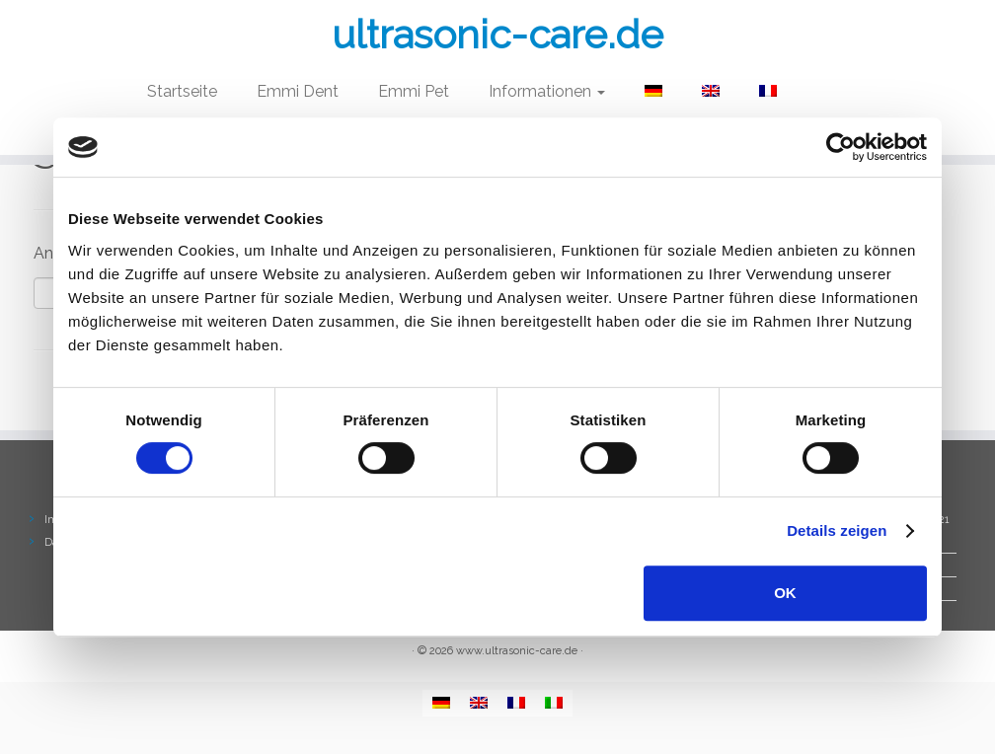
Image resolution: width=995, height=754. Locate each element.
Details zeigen (836, 530)
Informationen (547, 91)
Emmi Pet (413, 91)
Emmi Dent (298, 91)
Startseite (182, 91)
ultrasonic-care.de (497, 34)
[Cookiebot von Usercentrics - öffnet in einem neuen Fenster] (840, 147)
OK (785, 592)
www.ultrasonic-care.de (516, 650)
